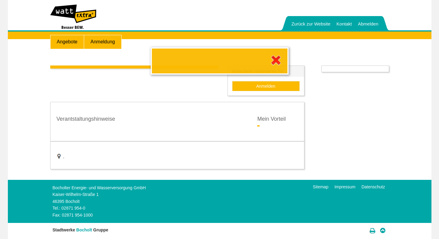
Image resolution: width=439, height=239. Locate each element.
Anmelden (265, 86)
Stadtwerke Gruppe (80, 229)
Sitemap (320, 186)
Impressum (344, 186)
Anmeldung (102, 41)
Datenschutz (373, 186)
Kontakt (344, 23)
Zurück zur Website (310, 23)
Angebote (67, 41)
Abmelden (368, 23)
